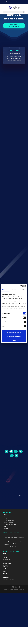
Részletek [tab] (14, 289)
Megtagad (14, 340)
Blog (5, 526)
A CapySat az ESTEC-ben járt (10, 546)
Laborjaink (6, 518)
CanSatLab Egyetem (8, 522)
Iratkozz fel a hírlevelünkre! (14, 25)
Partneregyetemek (10, 520)
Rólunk (5, 516)
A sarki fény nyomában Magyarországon (13, 541)
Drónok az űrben (14, 51)
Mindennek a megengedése (14, 332)
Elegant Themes (14, 589)
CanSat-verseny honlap (11, 524)
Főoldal (5, 514)
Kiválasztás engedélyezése (14, 336)
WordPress (14, 591)
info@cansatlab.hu (7, 555)
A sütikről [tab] (23, 289)
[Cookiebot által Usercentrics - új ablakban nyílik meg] (20, 286)
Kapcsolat (6, 528)
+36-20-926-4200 (6, 559)
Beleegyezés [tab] (5, 289)
